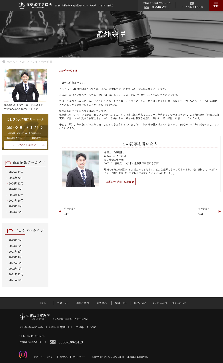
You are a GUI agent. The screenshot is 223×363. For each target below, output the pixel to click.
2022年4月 (15, 268)
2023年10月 (16, 200)
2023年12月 (16, 195)
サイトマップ (79, 357)
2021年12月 (16, 274)
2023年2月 (15, 257)
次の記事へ (204, 208)
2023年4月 (15, 212)
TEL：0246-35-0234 (32, 336)
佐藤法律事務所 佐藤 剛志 (121, 181)
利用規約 (64, 357)
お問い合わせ (178, 303)
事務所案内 (82, 303)
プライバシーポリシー (44, 357)
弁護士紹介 (63, 303)
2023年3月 (15, 251)
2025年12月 (16, 172)
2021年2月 (15, 280)
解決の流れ (140, 303)
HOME (44, 303)
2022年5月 (15, 263)
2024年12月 (16, 183)
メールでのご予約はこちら (25, 145)
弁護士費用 (121, 303)
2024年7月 (15, 189)
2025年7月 (15, 178)
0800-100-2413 (160, 7)
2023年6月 (15, 240)
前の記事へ (70, 208)
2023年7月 (15, 206)
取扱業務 (102, 303)
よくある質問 (159, 303)
